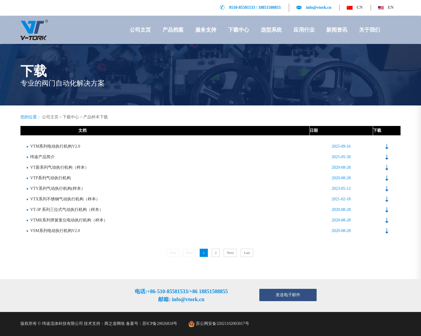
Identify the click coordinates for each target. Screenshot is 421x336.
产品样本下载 (95, 117)
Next (230, 253)
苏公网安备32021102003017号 (222, 323)
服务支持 (205, 30)
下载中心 (238, 30)
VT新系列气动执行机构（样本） (57, 167)
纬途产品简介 (40, 157)
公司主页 (140, 30)
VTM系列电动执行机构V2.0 (53, 146)
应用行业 (304, 30)
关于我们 (369, 30)
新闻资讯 (336, 30)
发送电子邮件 (288, 294)
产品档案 (173, 30)
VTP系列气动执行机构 (48, 178)
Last (247, 253)
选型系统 (271, 30)
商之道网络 (114, 323)
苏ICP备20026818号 (159, 323)
